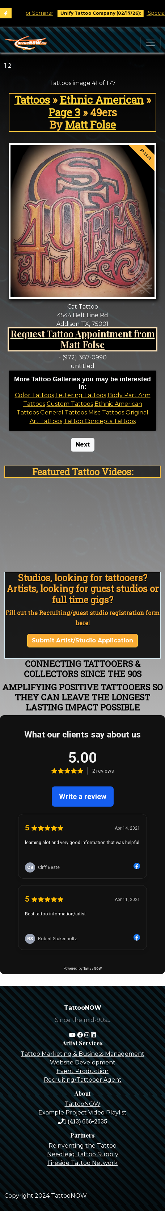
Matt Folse (90, 124)
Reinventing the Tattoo (82, 1145)
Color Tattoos (34, 395)
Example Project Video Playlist (82, 1112)
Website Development (82, 1062)
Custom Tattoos (70, 403)
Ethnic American (102, 100)
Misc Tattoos (106, 412)
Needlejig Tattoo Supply (82, 1154)
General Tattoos (63, 412)
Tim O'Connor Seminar (33, 13)
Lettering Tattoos (80, 395)
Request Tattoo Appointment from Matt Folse (82, 339)
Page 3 (64, 112)
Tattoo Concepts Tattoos (100, 421)
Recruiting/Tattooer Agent (83, 1079)
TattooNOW (83, 1103)
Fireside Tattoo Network (82, 1163)
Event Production (82, 1071)
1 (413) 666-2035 (82, 1121)
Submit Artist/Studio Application (82, 640)
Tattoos (32, 100)
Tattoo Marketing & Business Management (82, 1053)
